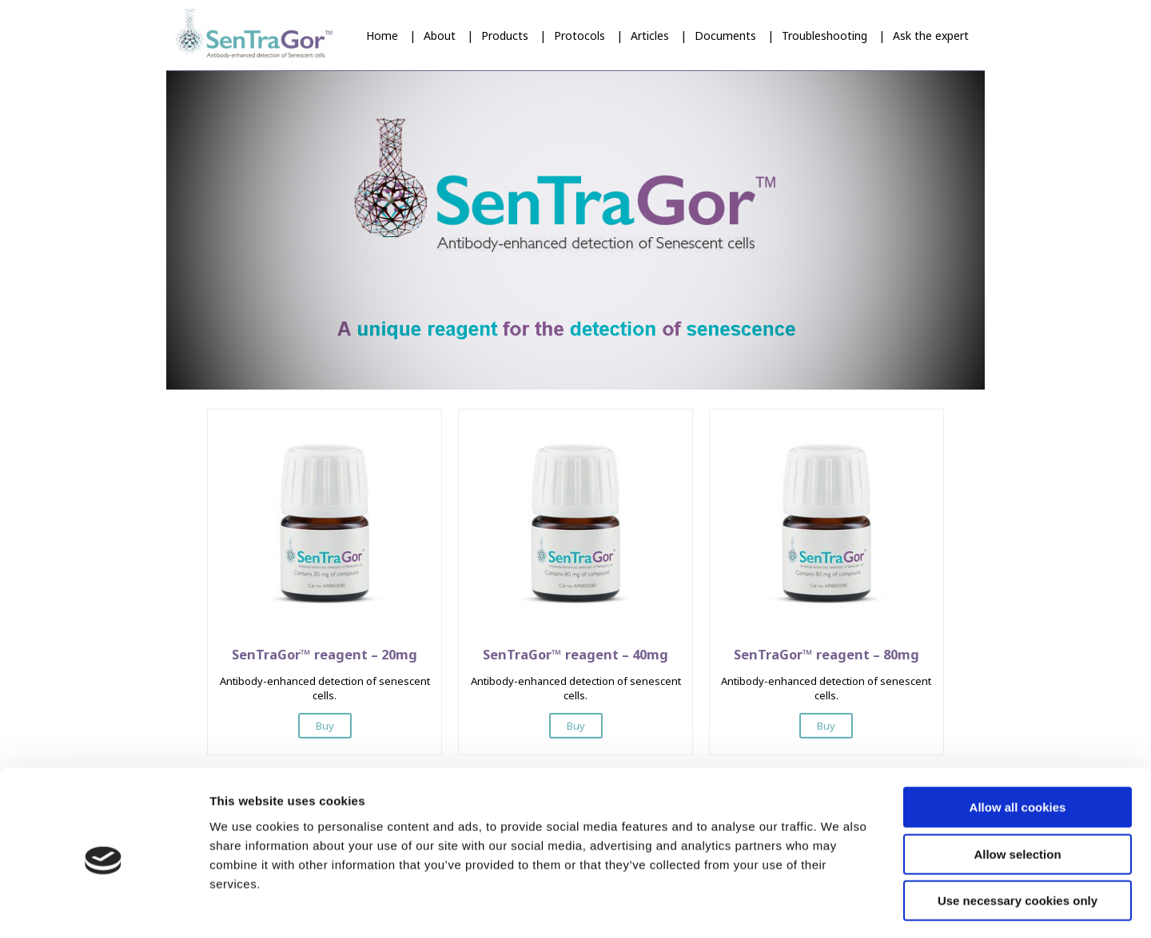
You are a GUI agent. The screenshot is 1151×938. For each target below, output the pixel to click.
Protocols (579, 35)
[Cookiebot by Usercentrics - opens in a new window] (103, 907)
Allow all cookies (1018, 743)
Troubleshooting (824, 35)
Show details (839, 906)
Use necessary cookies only (1017, 836)
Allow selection (1017, 790)
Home (382, 35)
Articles (650, 35)
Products (504, 35)
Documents (725, 35)
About (440, 35)
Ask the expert (931, 35)
